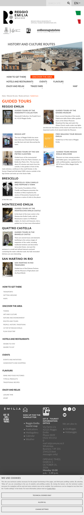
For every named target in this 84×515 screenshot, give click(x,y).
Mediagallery (32, 430)
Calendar (30, 434)
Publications (32, 427)
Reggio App (20, 133)
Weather (30, 437)
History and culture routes (31, 44)
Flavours (7, 369)
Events (6, 353)
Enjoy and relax (11, 388)
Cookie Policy (51, 488)
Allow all (42, 502)
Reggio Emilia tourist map (32, 423)
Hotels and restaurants (15, 338)
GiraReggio (70, 427)
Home (4, 95)
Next (79, 63)
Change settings (42, 509)
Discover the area (12, 305)
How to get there (12, 286)
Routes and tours (24, 95)
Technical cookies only (42, 495)
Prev (5, 63)
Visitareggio (71, 430)
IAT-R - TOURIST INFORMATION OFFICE (51, 419)
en (76, 3)
